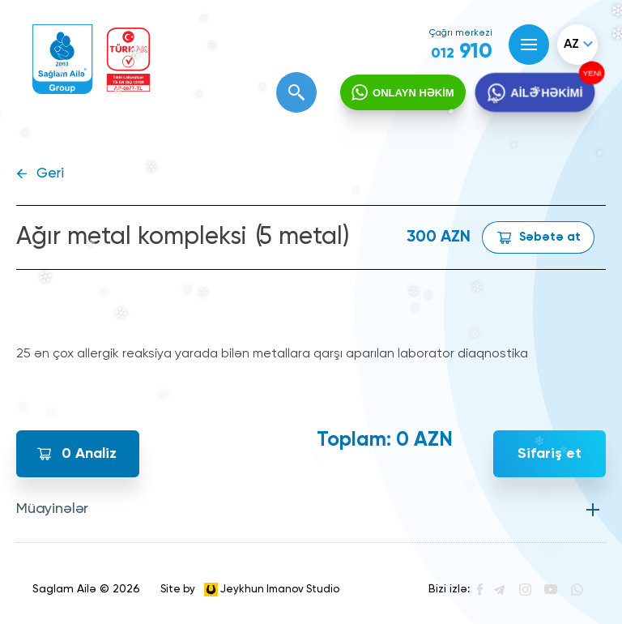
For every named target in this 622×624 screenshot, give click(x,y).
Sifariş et (550, 454)
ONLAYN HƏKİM (413, 93)
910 (461, 51)
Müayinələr (52, 509)
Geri (50, 174)
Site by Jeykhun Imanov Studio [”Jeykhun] (249, 589)
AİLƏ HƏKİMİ (546, 93)
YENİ (590, 73)
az (571, 44)
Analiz (89, 454)
